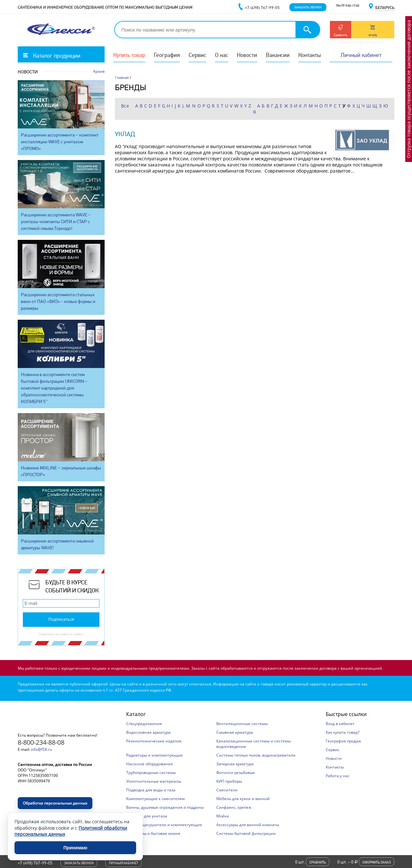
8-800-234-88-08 (41, 742)
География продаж (343, 741)
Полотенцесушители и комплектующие (164, 824)
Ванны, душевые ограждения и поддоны (165, 807)
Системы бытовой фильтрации (246, 833)
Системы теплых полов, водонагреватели (255, 755)
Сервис (197, 55)
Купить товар (129, 55)
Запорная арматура (235, 764)
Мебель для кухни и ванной (243, 798)
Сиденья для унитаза (146, 816)
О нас (221, 55)
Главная (122, 77)
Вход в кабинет (340, 723)
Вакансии (278, 55)
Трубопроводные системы (151, 772)
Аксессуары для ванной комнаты (247, 824)
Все (125, 106)
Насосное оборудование (149, 764)
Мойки (222, 816)
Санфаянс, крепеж (233, 807)
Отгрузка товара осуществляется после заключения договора (409, 89)
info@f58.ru (41, 749)
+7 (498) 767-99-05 (35, 862)
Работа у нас (338, 775)
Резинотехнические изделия (154, 741)
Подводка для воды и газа (150, 790)
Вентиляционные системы (242, 723)
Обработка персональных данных (55, 803)
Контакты (309, 55)
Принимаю (75, 847)
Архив (99, 71)
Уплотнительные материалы (153, 781)
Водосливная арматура (148, 732)
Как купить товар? (343, 732)
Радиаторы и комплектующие (154, 755)
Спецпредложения (144, 723)
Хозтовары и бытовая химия (153, 833)
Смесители (227, 790)
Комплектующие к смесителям (155, 798)
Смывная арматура (234, 732)
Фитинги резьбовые (235, 772)
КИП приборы (229, 781)
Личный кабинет (361, 55)
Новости (247, 55)
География (167, 55)
